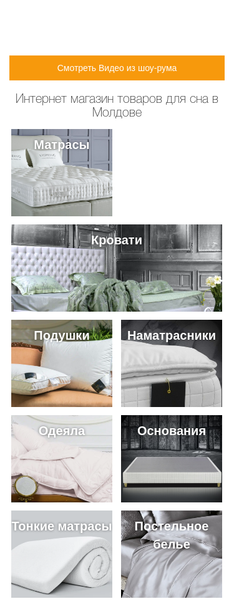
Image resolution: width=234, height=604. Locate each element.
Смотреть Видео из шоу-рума (117, 68)
